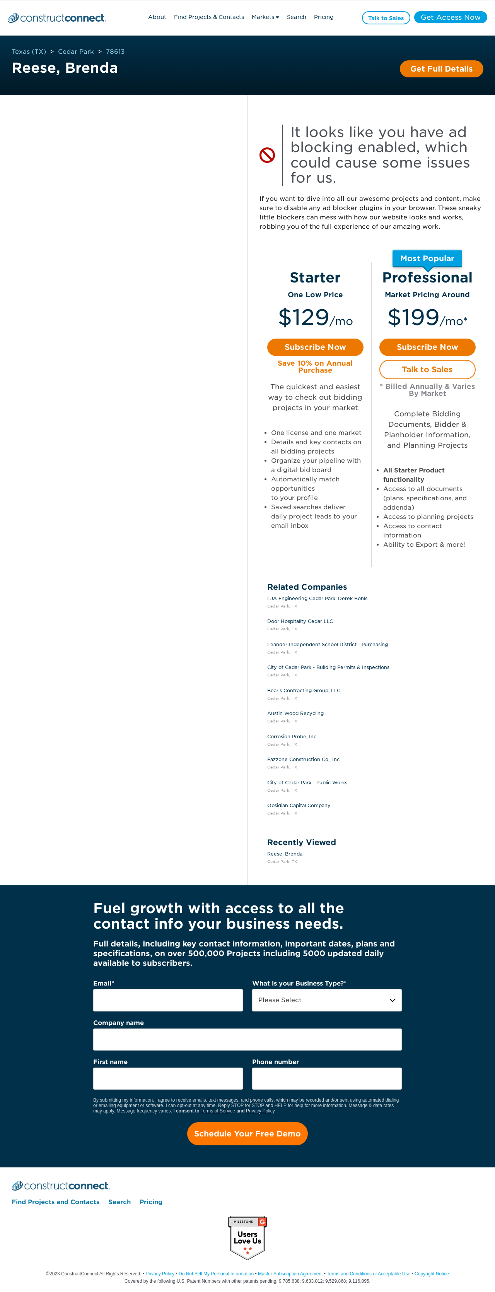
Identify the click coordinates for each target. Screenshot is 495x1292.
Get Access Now (451, 18)
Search (296, 17)
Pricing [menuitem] (151, 1202)
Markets (263, 17)
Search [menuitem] (119, 1202)
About (157, 17)
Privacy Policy (260, 1111)
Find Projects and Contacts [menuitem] (55, 1202)
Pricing (323, 17)
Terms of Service (218, 1111)
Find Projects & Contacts (209, 17)
